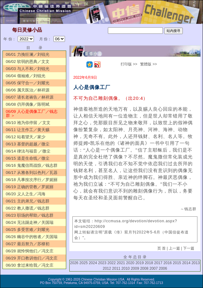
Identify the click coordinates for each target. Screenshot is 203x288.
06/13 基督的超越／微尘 (27, 144)
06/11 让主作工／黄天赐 (27, 129)
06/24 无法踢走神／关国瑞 (29, 222)
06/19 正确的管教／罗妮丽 (29, 186)
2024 (93, 263)
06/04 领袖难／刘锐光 (25, 75)
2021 (121, 263)
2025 (83, 263)
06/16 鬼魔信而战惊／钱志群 (32, 165)
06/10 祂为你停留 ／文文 (28, 122)
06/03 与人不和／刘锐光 (27, 68)
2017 (158, 263)
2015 (177, 263)
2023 (102, 263)
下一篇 (188, 248)
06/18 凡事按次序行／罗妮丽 (32, 179)
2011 (116, 268)
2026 (74, 263)
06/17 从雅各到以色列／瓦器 (32, 172)
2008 (144, 268)
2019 (140, 263)
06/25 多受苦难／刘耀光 (27, 229)
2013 (195, 263)
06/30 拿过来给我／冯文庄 (29, 265)
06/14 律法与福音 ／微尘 (28, 151)
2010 (126, 268)
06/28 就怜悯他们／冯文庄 (29, 251)
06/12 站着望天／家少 (25, 137)
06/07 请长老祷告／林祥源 (29, 97)
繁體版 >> (148, 64)
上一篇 (174, 248)
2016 (168, 263)
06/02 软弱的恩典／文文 (27, 61)
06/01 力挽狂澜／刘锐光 (27, 54)
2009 (135, 268)
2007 (154, 268)
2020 (130, 263)
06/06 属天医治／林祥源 (27, 90)
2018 (149, 263)
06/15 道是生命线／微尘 (27, 158)
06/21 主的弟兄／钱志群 (27, 201)
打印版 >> (129, 64)
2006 (163, 268)
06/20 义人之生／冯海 (25, 194)
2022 (112, 263)
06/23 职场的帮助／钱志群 (29, 215)
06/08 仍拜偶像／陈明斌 (27, 104)
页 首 (161, 248)
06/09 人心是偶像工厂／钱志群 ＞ (32, 113)
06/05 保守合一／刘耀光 (27, 83)
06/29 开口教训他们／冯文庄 (32, 258)
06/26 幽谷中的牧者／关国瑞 (32, 236)
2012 (107, 268)
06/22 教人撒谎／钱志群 (27, 208)
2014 (186, 263)
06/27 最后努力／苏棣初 (27, 243)
